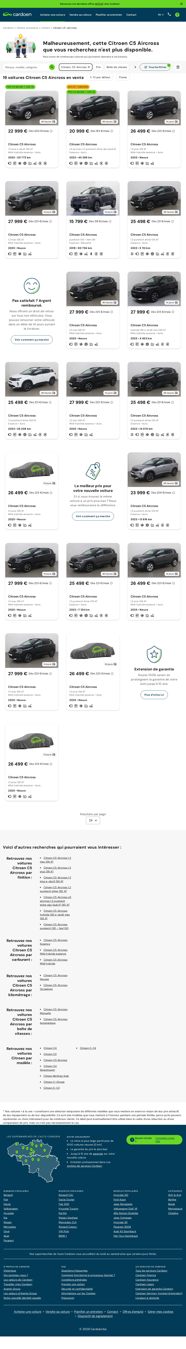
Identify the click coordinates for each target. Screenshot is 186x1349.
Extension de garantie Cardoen (154, 1291)
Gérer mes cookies (160, 1314)
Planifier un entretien (109, 14)
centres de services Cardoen (84, 1168)
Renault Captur (68, 1229)
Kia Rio (63, 1215)
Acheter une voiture (52, 14)
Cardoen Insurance (147, 1282)
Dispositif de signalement (95, 1318)
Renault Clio (66, 1197)
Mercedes (10, 1229)
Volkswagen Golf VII (125, 1211)
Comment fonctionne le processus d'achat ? (88, 1277)
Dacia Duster (66, 1202)
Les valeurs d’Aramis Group (20, 1295)
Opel (6, 1233)
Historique (10, 1273)
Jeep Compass (123, 1220)
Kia (5, 1220)
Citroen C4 (50, 1050)
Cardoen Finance (146, 1277)
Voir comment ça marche (32, 342)
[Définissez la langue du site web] (160, 15)
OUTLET (99, 3)
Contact (131, 14)
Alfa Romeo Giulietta (126, 1215)
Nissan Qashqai (68, 1220)
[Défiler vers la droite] (135, 67)
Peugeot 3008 (122, 1229)
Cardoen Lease (145, 1286)
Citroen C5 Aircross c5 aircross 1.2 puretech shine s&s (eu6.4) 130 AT (55, 903)
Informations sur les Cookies (78, 1295)
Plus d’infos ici (154, 697)
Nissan (8, 1224)
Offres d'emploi (133, 1314)
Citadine (173, 1215)
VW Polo (64, 1233)
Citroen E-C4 (88, 1050)
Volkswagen (11, 1211)
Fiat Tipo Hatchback (126, 1238)
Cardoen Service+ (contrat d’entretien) (159, 1295)
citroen (45, 27)
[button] (88, 67)
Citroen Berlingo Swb (56, 1078)
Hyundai (9, 1215)
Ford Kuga (120, 1202)
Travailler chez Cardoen (18, 1286)
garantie (98, 1156)
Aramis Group (12, 1291)
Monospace (175, 1211)
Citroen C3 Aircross (55, 1062)
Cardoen (8, 27)
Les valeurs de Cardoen (18, 1282)
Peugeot (9, 1242)
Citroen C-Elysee (54, 1084)
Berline (172, 1202)
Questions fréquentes (74, 1273)
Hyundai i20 (121, 1197)
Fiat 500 (64, 1206)
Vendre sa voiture (80, 14)
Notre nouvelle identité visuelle (22, 1300)
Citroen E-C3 (52, 1090)
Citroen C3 (50, 1056)
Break (171, 1206)
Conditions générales (74, 1282)
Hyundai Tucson (68, 1211)
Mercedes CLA (67, 1224)
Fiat (6, 1202)
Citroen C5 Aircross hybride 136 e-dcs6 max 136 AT (55, 917)
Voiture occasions (27, 27)
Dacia (7, 1206)
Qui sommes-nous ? (16, 1277)
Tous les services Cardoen (151, 1273)
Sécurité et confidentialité (77, 1291)
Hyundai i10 (121, 1224)
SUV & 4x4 (174, 1197)
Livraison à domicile (147, 1300)
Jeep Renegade (123, 1206)
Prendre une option (73, 1286)
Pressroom (67, 1300)
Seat (6, 1238)
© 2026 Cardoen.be (92, 1331)
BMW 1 (62, 1238)
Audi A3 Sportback (125, 1233)
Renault (8, 1197)
